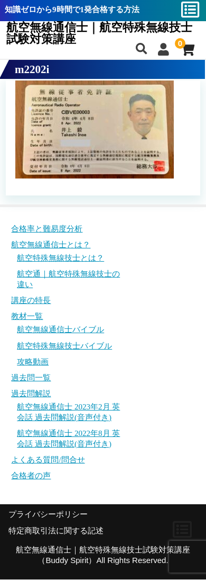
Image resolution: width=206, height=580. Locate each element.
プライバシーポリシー (48, 514)
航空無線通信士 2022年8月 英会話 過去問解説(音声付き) (68, 438)
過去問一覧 (31, 377)
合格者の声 (31, 475)
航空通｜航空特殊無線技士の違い (68, 279)
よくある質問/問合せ (48, 460)
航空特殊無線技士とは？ (60, 258)
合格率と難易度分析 (46, 229)
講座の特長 (31, 300)
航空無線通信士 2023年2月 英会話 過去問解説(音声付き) (68, 412)
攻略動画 (33, 362)
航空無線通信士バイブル (60, 329)
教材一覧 (27, 316)
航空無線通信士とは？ (50, 244)
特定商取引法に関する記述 (56, 531)
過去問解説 (31, 393)
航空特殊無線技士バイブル (64, 346)
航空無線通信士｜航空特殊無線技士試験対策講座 (99, 33)
